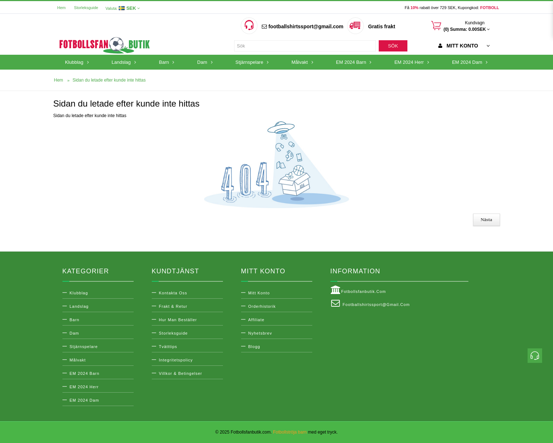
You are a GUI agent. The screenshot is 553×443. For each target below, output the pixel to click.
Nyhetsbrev (260, 333)
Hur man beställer (178, 320)
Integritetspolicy (176, 360)
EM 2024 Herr (84, 387)
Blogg (254, 346)
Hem (61, 7)
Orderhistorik (262, 306)
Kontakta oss (173, 293)
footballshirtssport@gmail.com (302, 26)
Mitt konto (259, 293)
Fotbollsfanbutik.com (358, 290)
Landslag (79, 306)
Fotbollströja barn (290, 432)
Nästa (486, 219)
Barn (75, 320)
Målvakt (78, 360)
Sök (393, 46)
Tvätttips (168, 346)
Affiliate (256, 320)
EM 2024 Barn (84, 373)
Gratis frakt (381, 26)
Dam (74, 333)
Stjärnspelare (84, 346)
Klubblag (79, 293)
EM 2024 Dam (84, 400)
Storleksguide (86, 7)
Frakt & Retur (173, 306)
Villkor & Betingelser (180, 373)
